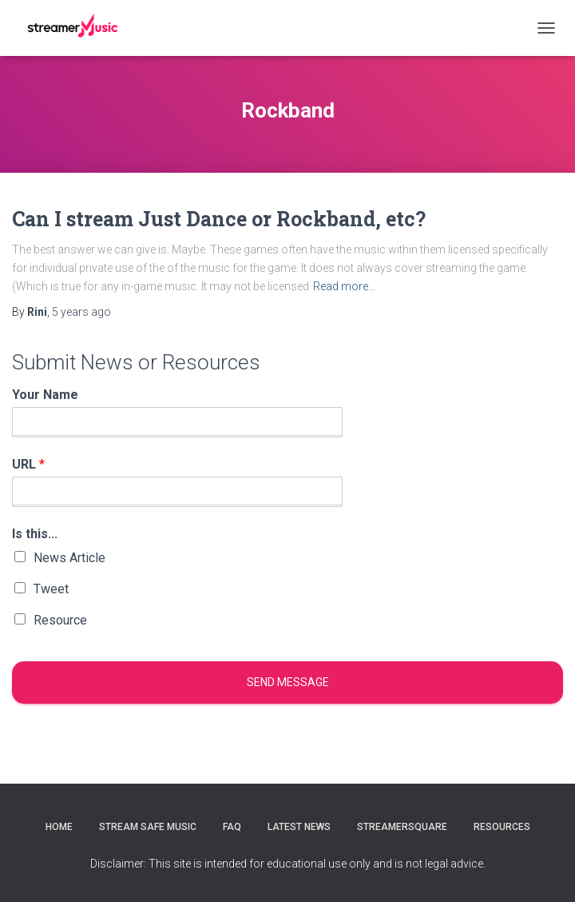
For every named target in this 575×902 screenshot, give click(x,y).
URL (28, 464)
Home (59, 826)
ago (81, 311)
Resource (60, 620)
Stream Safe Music (147, 826)
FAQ (232, 826)
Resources (502, 826)
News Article (69, 557)
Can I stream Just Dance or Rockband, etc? (219, 219)
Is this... (35, 533)
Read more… (344, 286)
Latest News (299, 826)
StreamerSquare (402, 826)
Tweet (51, 589)
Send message (288, 682)
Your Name (45, 394)
